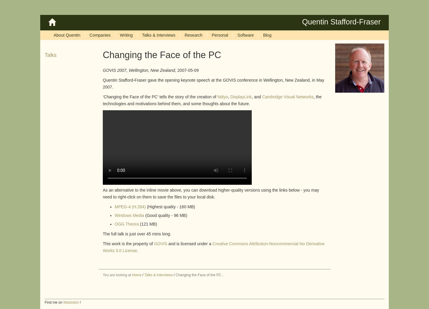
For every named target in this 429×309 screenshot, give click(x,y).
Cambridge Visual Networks (287, 96)
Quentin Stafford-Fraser (341, 22)
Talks (51, 55)
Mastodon (71, 302)
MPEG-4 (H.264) (130, 206)
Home (137, 275)
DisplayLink (241, 96)
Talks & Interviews (158, 275)
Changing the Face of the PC (198, 275)
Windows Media (129, 215)
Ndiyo (222, 96)
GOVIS (160, 243)
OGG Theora (127, 224)
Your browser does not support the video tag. (177, 147)
